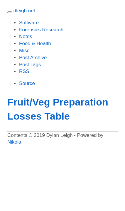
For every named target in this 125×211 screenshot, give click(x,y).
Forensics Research (41, 30)
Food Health (35, 43)
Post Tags (30, 64)
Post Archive (33, 57)
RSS (24, 71)
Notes (25, 36)
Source (27, 83)
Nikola (14, 142)
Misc (24, 50)
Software (29, 22)
